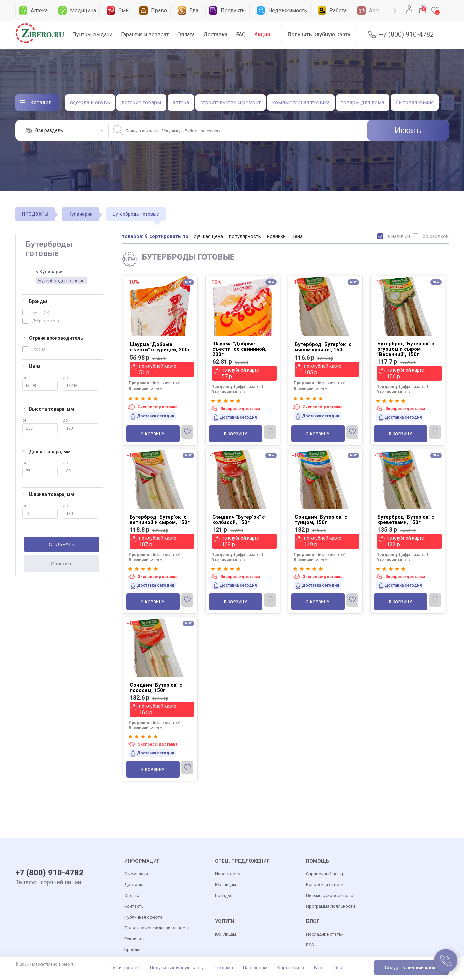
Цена (31, 366)
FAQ (241, 34)
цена (297, 236)
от (40, 383)
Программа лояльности (330, 906)
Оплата (186, 34)
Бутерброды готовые (61, 280)
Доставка (215, 34)
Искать (408, 130)
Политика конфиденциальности (157, 928)
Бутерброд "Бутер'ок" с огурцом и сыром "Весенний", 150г (405, 349)
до (80, 383)
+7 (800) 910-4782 (406, 34)
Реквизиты (135, 939)
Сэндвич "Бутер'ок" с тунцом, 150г (321, 519)
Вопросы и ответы (325, 884)
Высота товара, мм (48, 409)
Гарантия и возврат (145, 34)
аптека (181, 102)
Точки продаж (124, 968)
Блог (319, 968)
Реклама (223, 968)
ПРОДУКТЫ (35, 214)
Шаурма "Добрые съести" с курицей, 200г (160, 347)
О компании (136, 874)
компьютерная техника (301, 102)
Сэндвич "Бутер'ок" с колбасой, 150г (238, 519)
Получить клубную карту (319, 34)
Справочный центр (325, 874)
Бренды (223, 895)
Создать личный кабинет (414, 968)
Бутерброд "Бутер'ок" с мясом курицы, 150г (323, 347)
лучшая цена (208, 236)
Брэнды (34, 301)
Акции (262, 34)
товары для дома (362, 102)
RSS (310, 945)
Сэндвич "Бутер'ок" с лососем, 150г (156, 687)
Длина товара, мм (46, 451)
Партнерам (255, 968)
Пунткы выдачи (92, 34)
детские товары (141, 102)
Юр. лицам (225, 884)
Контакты (134, 906)
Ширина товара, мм (48, 494)
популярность (245, 236)
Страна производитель (52, 338)
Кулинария (80, 214)
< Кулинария (50, 271)
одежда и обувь (90, 102)
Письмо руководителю (329, 895)
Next (395, 11)
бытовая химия (415, 102)
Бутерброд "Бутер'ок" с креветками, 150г (405, 519)
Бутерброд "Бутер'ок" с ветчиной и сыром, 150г (160, 519)
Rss (338, 968)
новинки (276, 236)
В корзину (153, 434)
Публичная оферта (143, 917)
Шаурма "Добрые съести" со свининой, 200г (239, 349)
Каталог (40, 102)
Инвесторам (228, 874)
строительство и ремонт (230, 102)
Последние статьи (325, 934)
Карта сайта (290, 968)
